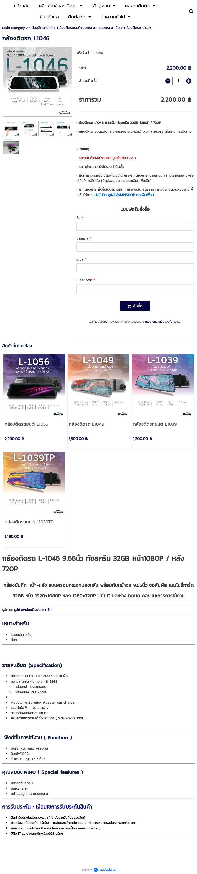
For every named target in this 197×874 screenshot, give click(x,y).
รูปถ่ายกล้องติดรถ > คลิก (32, 609)
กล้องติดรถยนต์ (41, 27)
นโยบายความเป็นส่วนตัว (158, 322)
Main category (13, 27)
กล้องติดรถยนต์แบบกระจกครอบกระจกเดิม (88, 27)
